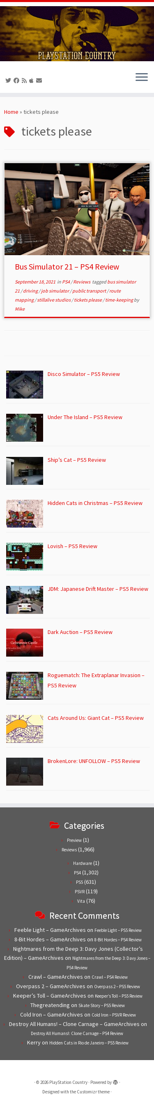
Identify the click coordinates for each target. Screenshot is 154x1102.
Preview (74, 840)
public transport (89, 291)
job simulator (55, 291)
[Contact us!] (40, 80)
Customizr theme (93, 1092)
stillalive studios (54, 300)
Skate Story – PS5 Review (101, 1005)
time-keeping (119, 300)
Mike (20, 309)
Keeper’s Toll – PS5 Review (119, 996)
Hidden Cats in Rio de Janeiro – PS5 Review (89, 1043)
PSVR (80, 892)
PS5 (79, 882)
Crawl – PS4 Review (110, 977)
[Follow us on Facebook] (18, 80)
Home (11, 111)
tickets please (88, 300)
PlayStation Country (68, 1082)
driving (31, 291)
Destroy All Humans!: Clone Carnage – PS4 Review (77, 1033)
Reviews (82, 282)
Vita (81, 901)
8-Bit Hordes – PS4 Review (118, 940)
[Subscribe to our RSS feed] (25, 80)
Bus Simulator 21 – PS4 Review (67, 266)
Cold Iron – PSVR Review (114, 1015)
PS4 (66, 282)
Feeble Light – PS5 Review (118, 930)
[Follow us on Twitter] (9, 80)
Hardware (82, 863)
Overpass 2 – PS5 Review (117, 986)
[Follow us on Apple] (32, 80)
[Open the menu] (142, 78)
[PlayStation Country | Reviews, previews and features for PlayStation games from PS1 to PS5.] (77, 33)
